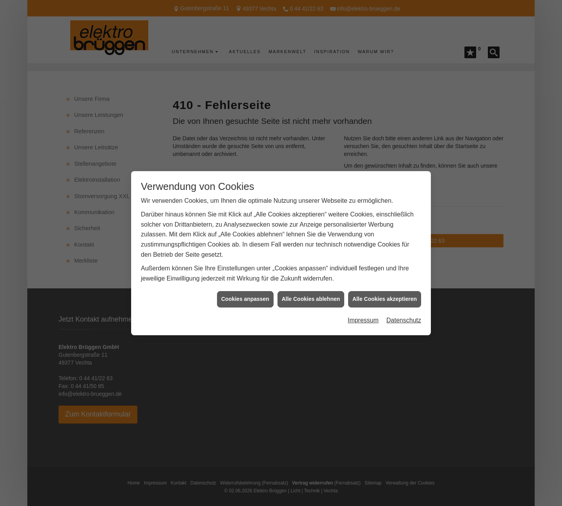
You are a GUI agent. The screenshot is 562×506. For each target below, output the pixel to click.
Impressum (363, 314)
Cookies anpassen (245, 293)
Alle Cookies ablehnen (311, 293)
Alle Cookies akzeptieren (384, 293)
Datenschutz (403, 314)
